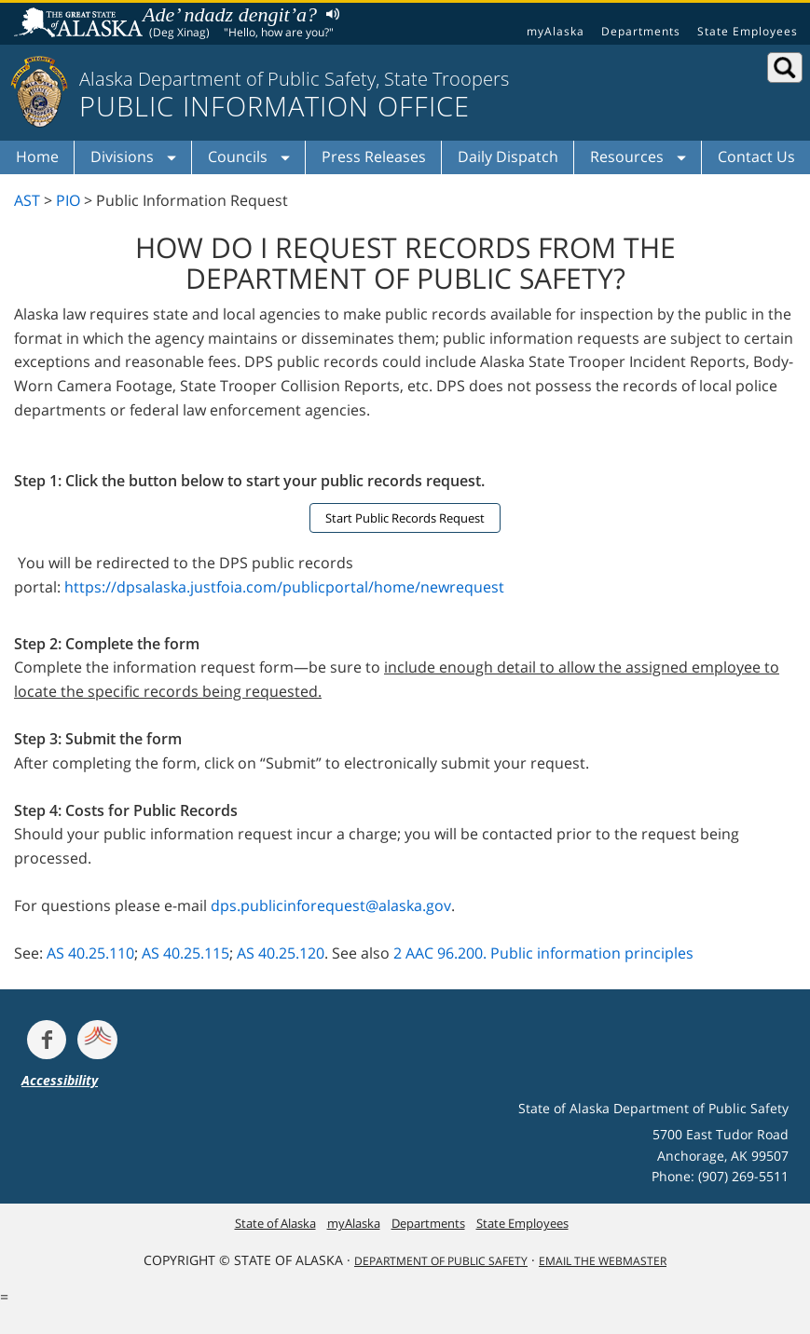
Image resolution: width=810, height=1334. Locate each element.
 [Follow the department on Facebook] (46, 1039)
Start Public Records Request (405, 518)
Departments (640, 31)
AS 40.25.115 (185, 953)
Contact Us (756, 156)
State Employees (747, 31)
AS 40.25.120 (280, 953)
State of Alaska (81, 24)
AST (27, 200)
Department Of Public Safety (441, 1261)
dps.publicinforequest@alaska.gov (331, 905)
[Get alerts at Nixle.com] (97, 1039)
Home (37, 156)
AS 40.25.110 (90, 953)
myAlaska (555, 31)
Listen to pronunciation (328, 13)
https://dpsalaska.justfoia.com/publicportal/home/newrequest (284, 587)
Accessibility (59, 1080)
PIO (68, 200)
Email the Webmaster (602, 1261)
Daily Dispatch (508, 156)
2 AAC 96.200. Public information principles (543, 953)
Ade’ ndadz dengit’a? (230, 14)
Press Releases (374, 156)
